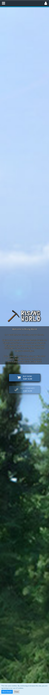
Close (17, 692)
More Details (7, 692)
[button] (3, 3)
